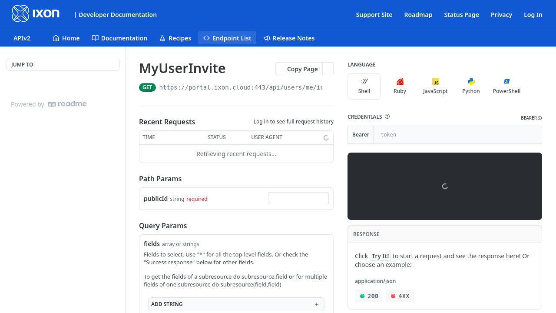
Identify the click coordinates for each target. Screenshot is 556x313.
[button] (387, 116)
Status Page (461, 14)
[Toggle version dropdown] (27, 37)
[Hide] (534, 134)
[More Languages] (532, 86)
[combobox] (298, 198)
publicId (156, 198)
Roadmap (418, 14)
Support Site (374, 14)
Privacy (501, 14)
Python (471, 86)
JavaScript (435, 86)
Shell (364, 86)
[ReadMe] (67, 104)
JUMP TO (22, 64)
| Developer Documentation (115, 14)
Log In (533, 14)
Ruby (400, 86)
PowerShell (507, 86)
